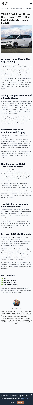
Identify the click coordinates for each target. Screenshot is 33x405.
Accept (20, 402)
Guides (8, 8)
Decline (12, 402)
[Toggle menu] (30, 3)
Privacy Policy (24, 398)
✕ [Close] (31, 394)
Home (2, 8)
